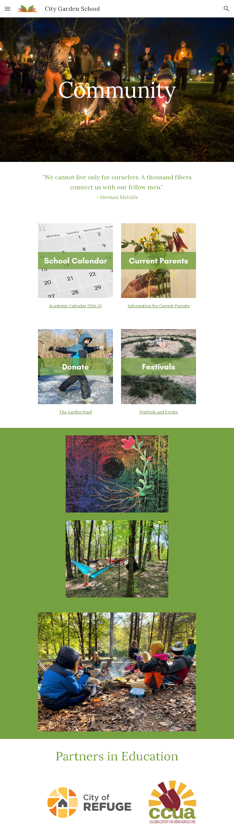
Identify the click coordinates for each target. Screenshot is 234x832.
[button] (7, 8)
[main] (117, 89)
